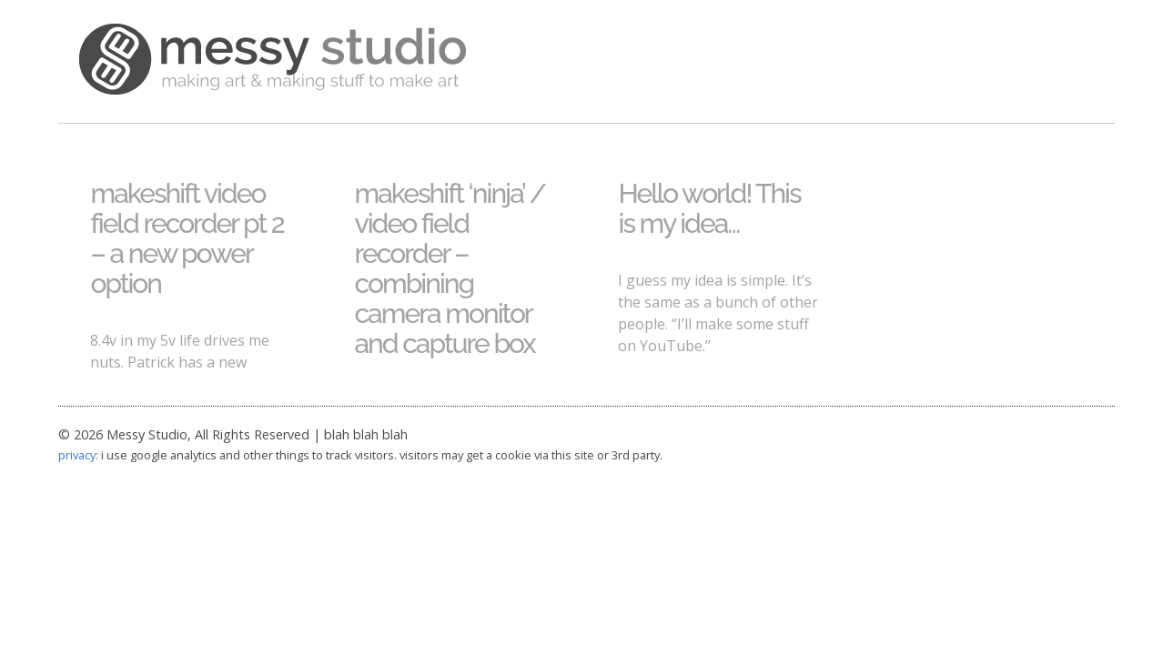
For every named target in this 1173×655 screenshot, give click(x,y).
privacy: (78, 455)
